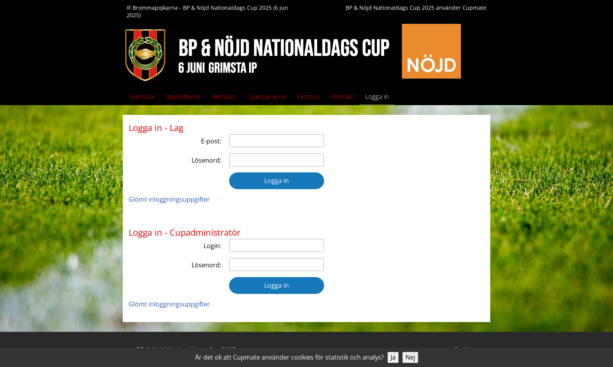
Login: (212, 246)
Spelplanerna (267, 96)
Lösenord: (206, 160)
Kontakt (342, 96)
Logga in (377, 96)
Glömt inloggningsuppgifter (169, 199)
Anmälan (224, 96)
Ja (393, 357)
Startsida (141, 96)
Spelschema (183, 96)
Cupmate (474, 7)
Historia (309, 96)
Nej (410, 357)
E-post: (211, 141)
